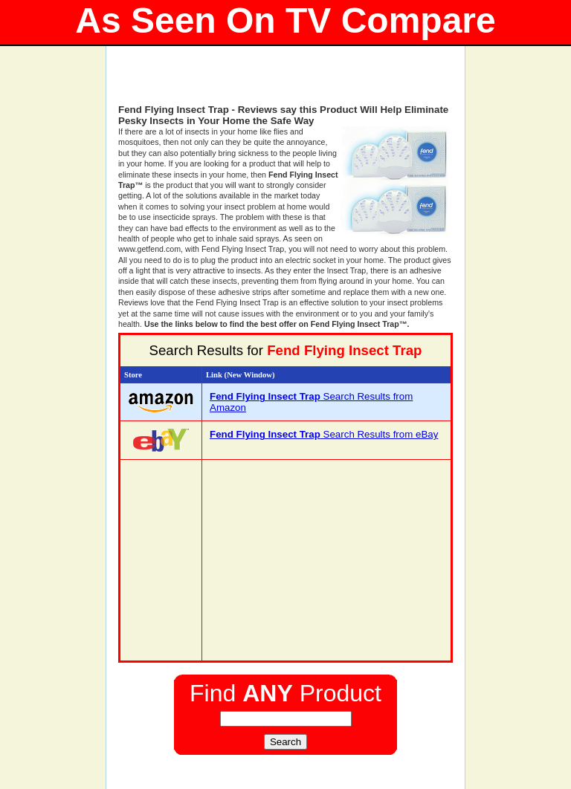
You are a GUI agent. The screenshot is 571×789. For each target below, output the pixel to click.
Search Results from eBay (324, 434)
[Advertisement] (285, 81)
